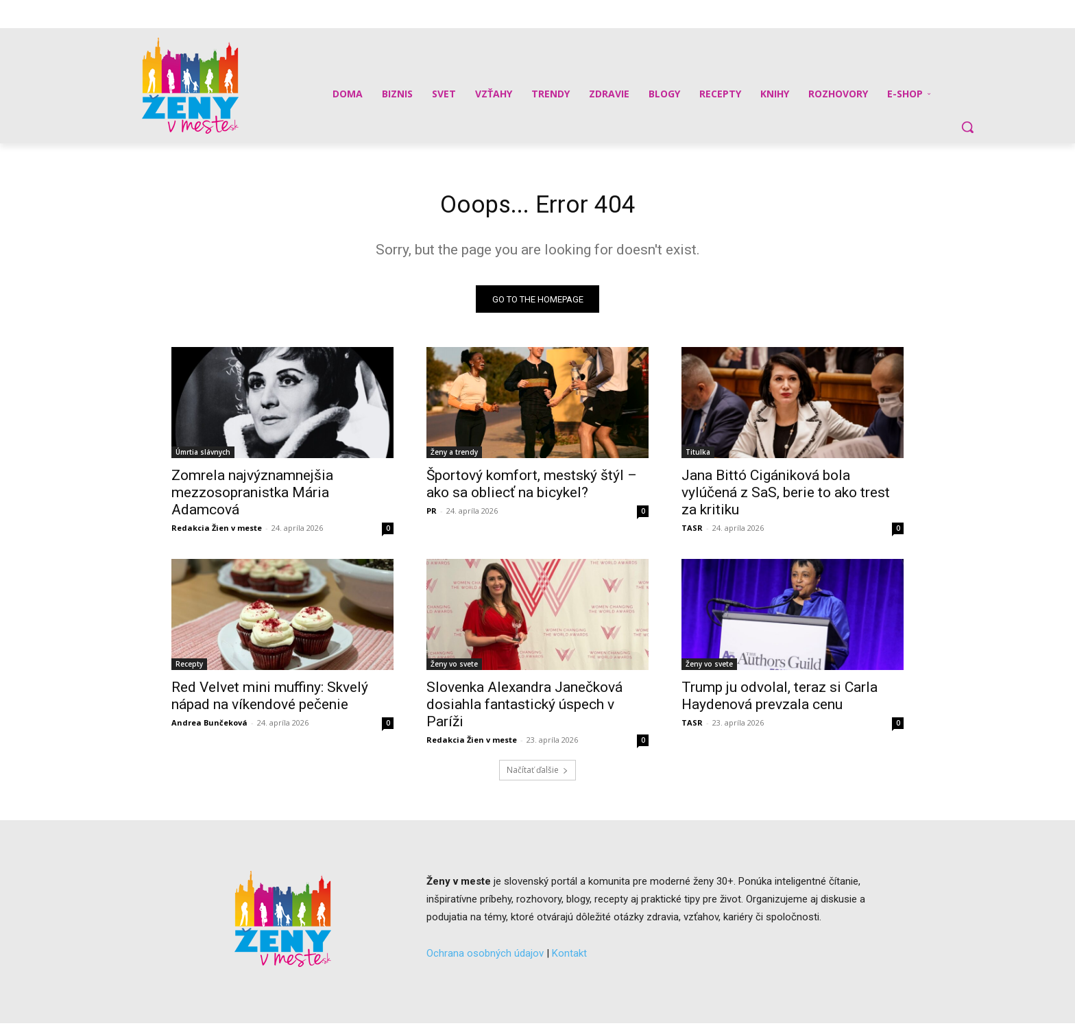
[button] (967, 126)
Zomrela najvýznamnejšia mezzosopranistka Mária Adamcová (252, 497)
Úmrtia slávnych (203, 457)
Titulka (698, 457)
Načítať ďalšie (537, 774)
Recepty (189, 668)
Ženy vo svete (454, 668)
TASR (692, 532)
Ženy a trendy (454, 457)
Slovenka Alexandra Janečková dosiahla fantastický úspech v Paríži (524, 709)
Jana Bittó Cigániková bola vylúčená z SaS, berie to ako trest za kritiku (785, 497)
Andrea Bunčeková (209, 727)
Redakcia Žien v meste (216, 532)
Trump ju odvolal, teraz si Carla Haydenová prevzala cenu (779, 700)
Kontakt (569, 957)
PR (431, 515)
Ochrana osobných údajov (485, 957)
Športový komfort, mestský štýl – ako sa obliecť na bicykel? (531, 488)
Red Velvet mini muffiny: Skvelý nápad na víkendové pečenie (269, 700)
